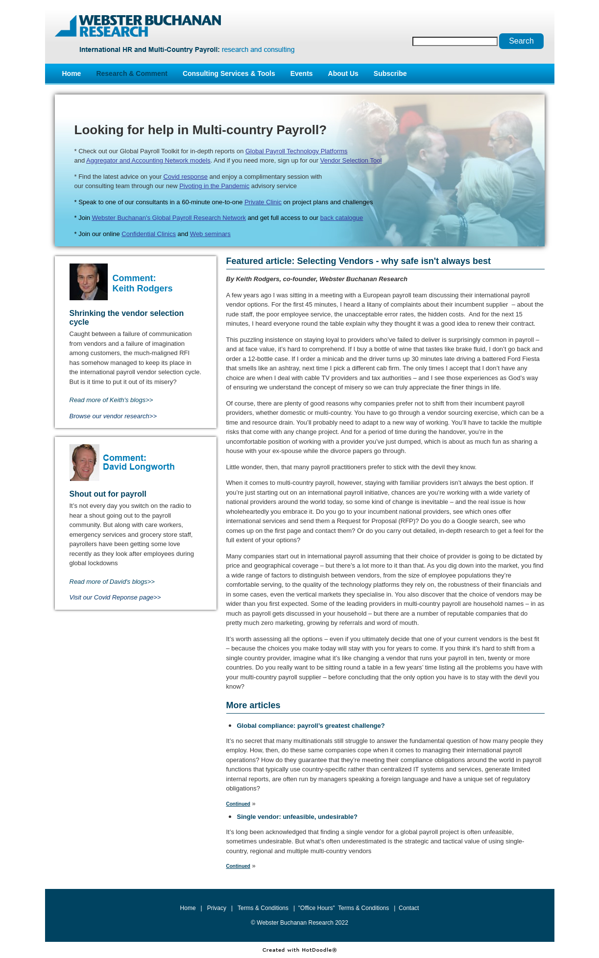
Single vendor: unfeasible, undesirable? (297, 816)
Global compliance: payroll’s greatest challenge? (311, 725)
